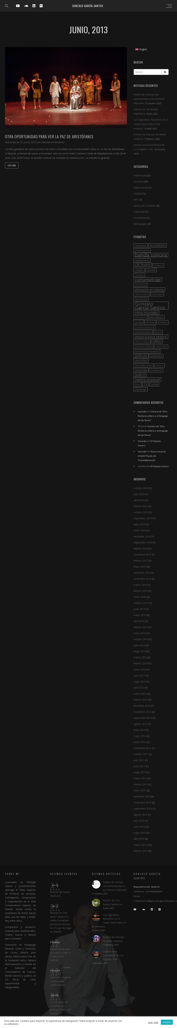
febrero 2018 (141, 548)
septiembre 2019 (143, 518)
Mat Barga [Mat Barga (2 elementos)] (150, 322)
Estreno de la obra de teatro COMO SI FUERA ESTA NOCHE (60, 954)
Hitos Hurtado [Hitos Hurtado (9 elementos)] (146, 313)
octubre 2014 (141, 639)
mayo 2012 (140, 736)
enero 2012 (140, 742)
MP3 (136, 199)
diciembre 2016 (142, 572)
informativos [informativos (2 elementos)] (140, 317)
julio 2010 (139, 820)
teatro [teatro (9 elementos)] (140, 375)
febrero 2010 (141, 850)
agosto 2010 (140, 814)
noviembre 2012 (142, 711)
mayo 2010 (140, 832)
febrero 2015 (141, 627)
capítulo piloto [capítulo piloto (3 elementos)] (142, 260)
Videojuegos (140, 223)
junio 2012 (139, 730)
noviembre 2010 (142, 802)
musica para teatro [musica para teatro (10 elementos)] (151, 337)
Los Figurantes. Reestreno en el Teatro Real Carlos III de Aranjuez (151, 124)
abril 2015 (139, 621)
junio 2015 (139, 609)
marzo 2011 (140, 778)
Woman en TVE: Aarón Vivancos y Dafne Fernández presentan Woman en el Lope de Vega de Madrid (60, 922)
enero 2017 (140, 566)
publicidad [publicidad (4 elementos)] (156, 356)
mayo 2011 (140, 772)
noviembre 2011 (142, 748)
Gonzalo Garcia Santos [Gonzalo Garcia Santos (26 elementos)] (150, 305)
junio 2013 (139, 675)
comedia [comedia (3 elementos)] (151, 270)
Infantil (137, 193)
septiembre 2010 (143, 808)
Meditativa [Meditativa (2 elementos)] (162, 322)
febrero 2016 (141, 590)
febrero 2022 (141, 506)
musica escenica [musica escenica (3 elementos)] (143, 331)
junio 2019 (139, 524)
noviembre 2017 (142, 554)
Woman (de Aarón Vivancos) (60, 893)
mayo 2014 (140, 651)
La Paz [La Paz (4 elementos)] (138, 322)
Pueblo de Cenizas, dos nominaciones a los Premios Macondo (149, 99)
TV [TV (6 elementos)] (145, 384)
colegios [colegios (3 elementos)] (139, 270)
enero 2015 (140, 633)
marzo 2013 (140, 693)
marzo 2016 (140, 584)
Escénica (59, 142)
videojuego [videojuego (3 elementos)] (140, 389)
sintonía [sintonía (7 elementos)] (141, 370)
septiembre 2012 (143, 717)
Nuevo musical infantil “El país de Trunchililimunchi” (152, 456)
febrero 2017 (141, 560)
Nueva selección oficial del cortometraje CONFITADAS (60, 976)
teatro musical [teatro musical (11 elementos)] (147, 379)
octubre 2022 (141, 488)
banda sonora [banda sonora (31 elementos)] (151, 255)
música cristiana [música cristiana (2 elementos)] (142, 342)
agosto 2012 (140, 723)
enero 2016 (140, 596)
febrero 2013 (141, 699)
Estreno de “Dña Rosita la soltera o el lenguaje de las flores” (153, 416)
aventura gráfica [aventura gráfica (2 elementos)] (142, 250)
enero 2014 (140, 669)
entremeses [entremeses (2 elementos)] (157, 294)
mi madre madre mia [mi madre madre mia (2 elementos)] (144, 327)
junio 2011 (139, 766)
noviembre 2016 (142, 578)
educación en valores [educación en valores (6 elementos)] (149, 289)
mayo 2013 (140, 681)
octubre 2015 (141, 603)
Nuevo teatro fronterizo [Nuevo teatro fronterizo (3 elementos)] (147, 351)
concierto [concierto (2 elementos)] (139, 275)
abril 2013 (139, 687)
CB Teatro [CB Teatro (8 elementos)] (142, 265)
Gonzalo (46, 142)
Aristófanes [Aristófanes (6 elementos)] (157, 245)
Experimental (141, 187)
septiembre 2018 (143, 542)
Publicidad (139, 211)
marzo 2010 (140, 844)
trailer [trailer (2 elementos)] (138, 384)
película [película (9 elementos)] (141, 356)
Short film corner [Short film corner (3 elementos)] (143, 365)
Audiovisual (140, 175)
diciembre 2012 (142, 705)
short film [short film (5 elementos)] (141, 360)
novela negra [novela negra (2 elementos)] (161, 347)
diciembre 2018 (142, 536)
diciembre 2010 (142, 796)
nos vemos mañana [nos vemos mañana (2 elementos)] (143, 347)
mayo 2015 (140, 615)
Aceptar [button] (167, 1022)
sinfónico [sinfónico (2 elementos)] (159, 365)
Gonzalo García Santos (87, 6)
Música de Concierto (145, 205)
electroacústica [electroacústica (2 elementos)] (142, 294)
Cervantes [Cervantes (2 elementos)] (158, 265)
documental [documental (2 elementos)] (140, 285)
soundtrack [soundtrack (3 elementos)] (156, 370)
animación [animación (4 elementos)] (140, 245)
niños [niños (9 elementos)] (156, 341)
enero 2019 (140, 530)
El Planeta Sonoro (159, 466)
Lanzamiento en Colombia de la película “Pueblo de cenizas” (60, 1007)
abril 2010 (139, 838)
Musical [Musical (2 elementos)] (158, 332)
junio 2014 (139, 645)
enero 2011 (140, 790)
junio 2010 (139, 826)
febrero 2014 (141, 663)
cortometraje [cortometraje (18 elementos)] (148, 279)
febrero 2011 (141, 784)
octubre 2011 (141, 754)
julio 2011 (139, 760)
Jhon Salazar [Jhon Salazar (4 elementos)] (156, 317)
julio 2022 (139, 494)
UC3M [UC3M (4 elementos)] (154, 384)
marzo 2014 (140, 657)
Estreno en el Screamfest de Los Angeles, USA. (113, 955)
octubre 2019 (141, 512)
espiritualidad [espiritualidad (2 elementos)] (141, 299)
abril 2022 (139, 500)
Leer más (12, 165)
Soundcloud (140, 217)
